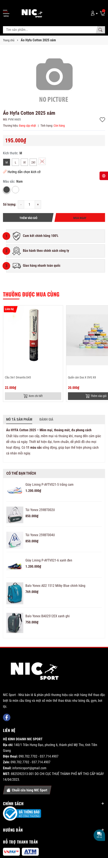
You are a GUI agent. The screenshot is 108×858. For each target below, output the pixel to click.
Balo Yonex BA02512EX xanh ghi (47, 616)
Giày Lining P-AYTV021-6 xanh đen (48, 560)
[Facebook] (6, 717)
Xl (24, 162)
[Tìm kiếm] (100, 29)
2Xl (33, 162)
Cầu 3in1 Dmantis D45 (18, 377)
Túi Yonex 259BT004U (40, 535)
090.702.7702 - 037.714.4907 (38, 756)
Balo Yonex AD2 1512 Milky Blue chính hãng (55, 586)
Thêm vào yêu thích (102, 119)
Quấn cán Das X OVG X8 (82, 377)
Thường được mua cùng (31, 294)
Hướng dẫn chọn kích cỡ (21, 172)
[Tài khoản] (93, 13)
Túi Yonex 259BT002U (40, 510)
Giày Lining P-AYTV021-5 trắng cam (49, 485)
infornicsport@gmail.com (29, 768)
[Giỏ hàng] (102, 13)
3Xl (42, 161)
